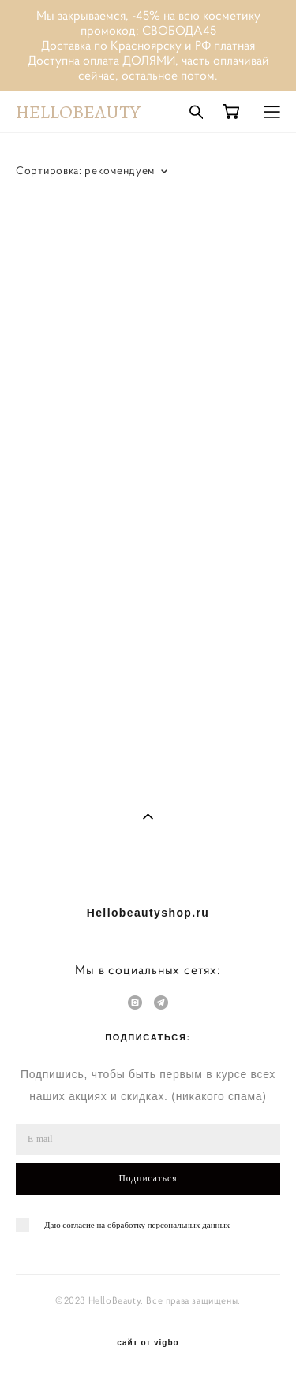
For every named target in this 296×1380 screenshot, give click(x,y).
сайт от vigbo (147, 1343)
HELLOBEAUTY (78, 111)
